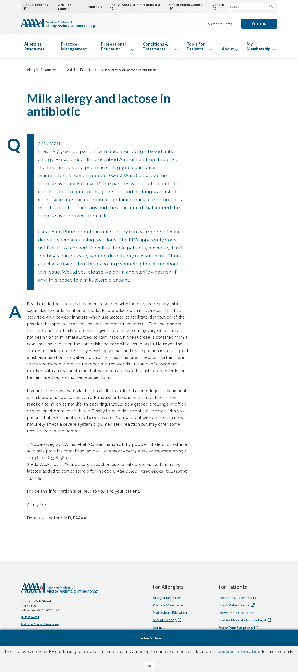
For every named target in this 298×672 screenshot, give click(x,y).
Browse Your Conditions (237, 612)
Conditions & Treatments (155, 46)
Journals (95, 6)
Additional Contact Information (40, 624)
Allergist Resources (34, 46)
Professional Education (113, 46)
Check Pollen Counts (185, 4)
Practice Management (74, 46)
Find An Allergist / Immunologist (135, 4)
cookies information (239, 651)
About (228, 48)
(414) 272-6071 (30, 617)
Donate (218, 4)
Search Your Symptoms (236, 627)
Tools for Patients (196, 46)
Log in (259, 24)
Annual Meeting (36, 4)
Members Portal (221, 24)
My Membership (259, 46)
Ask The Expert (64, 6)
